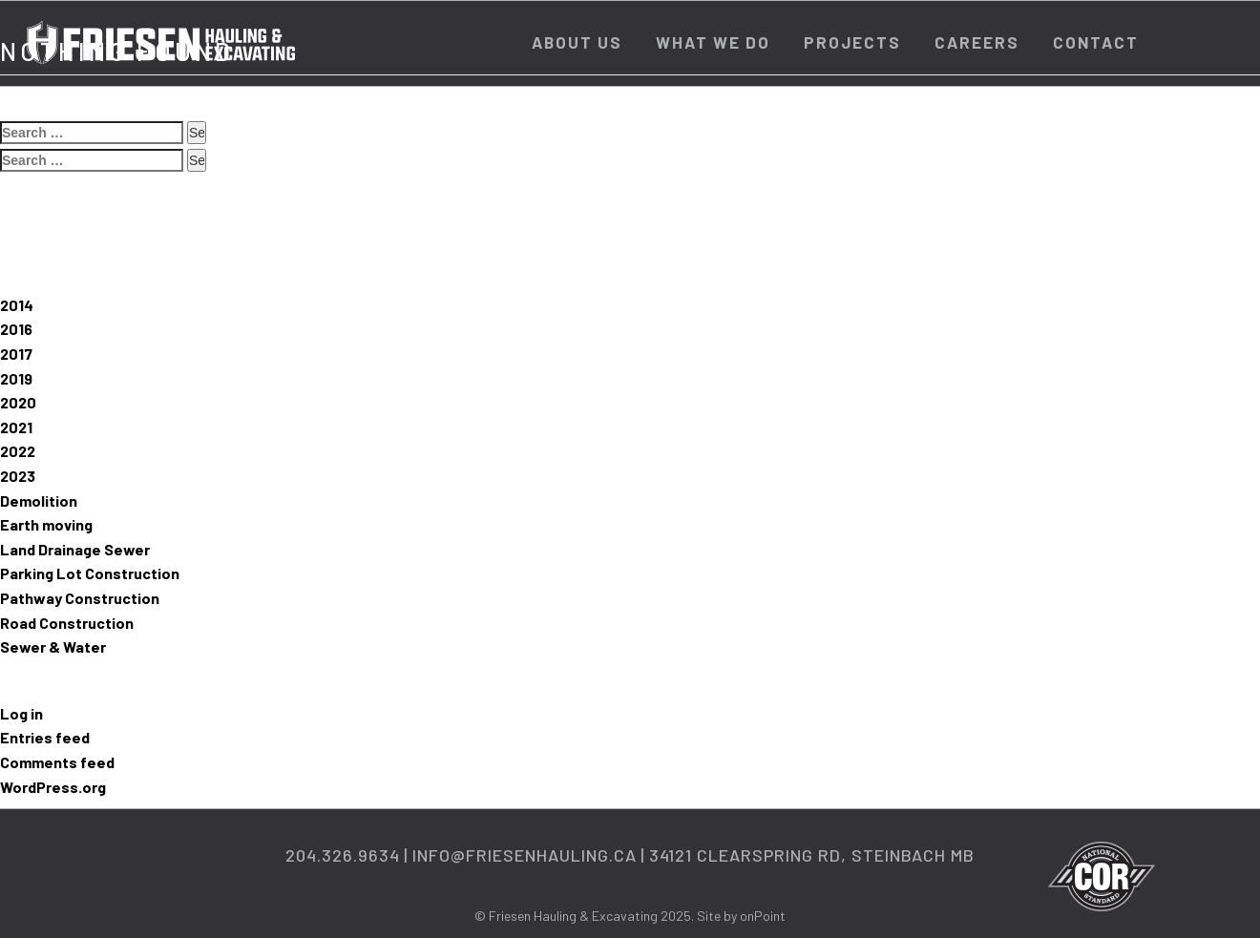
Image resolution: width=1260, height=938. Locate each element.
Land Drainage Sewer (75, 549)
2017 (16, 353)
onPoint (763, 915)
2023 (17, 476)
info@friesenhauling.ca (524, 854)
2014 (16, 305)
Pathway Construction (79, 598)
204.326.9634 (342, 854)
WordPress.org (53, 787)
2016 (16, 329)
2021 (16, 427)
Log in (21, 713)
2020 (18, 402)
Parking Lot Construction (89, 573)
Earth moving (46, 524)
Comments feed (57, 762)
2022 (17, 451)
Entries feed (45, 737)
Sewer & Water (53, 646)
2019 (16, 378)
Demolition (38, 500)
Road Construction (67, 623)
